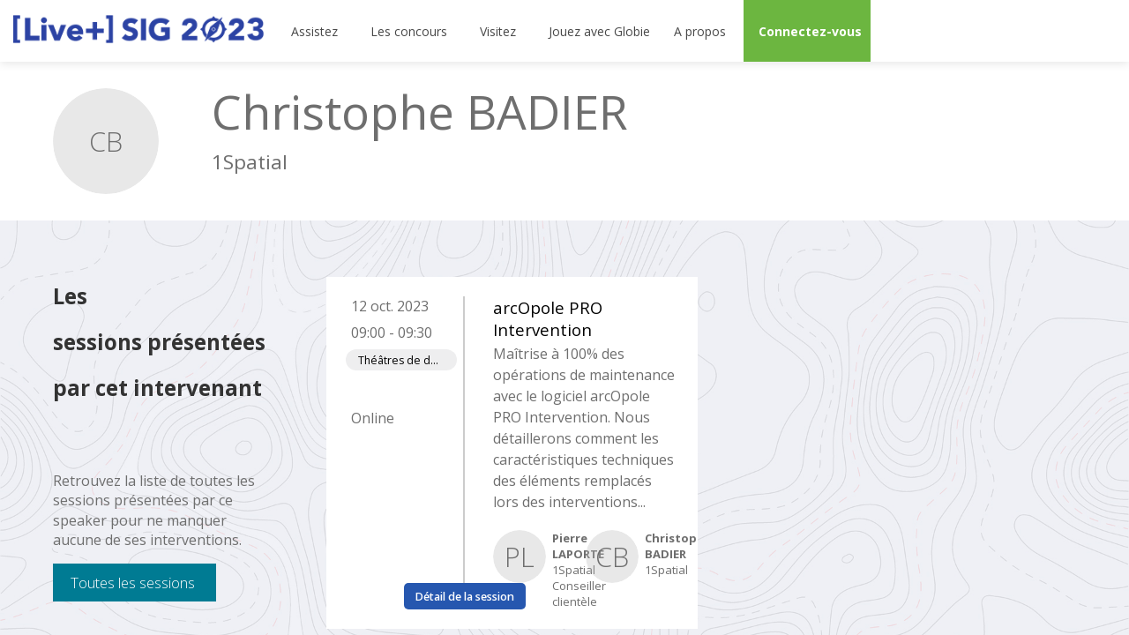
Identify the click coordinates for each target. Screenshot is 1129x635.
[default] (596, 31)
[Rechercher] (1054, 31)
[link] (315, 31)
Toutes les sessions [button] (133, 582)
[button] (807, 31)
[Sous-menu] (345, 31)
